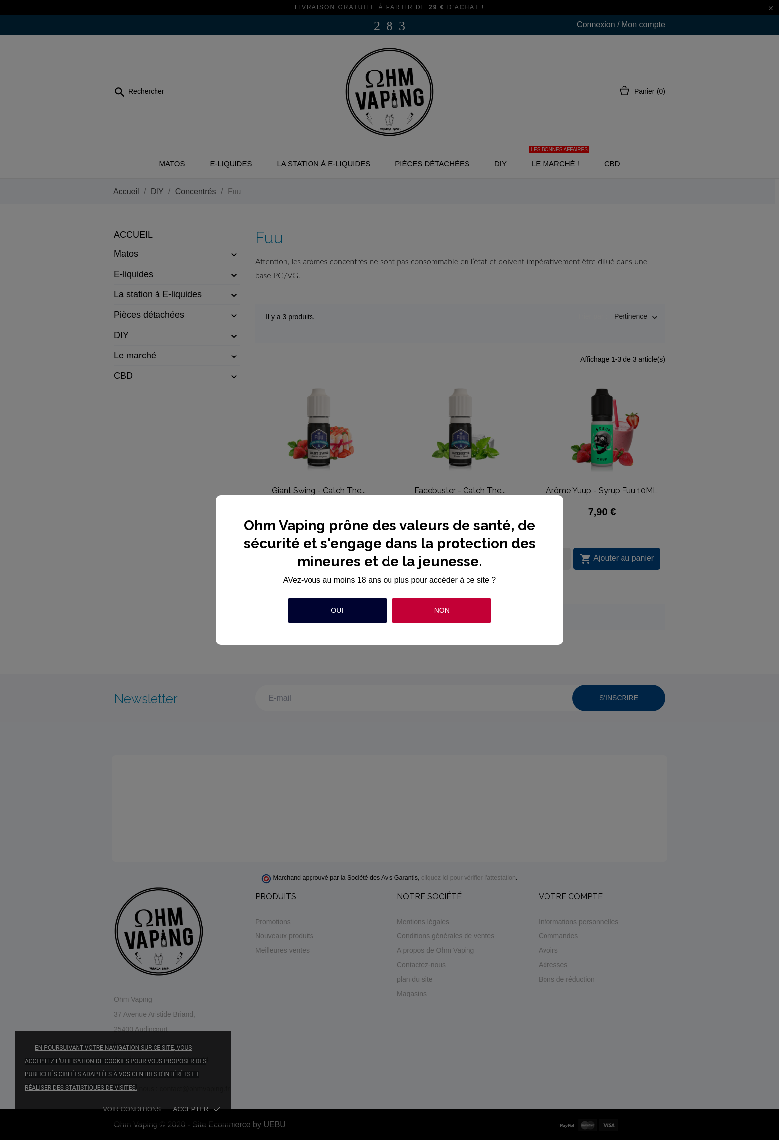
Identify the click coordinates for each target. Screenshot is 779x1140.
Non (442, 610)
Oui (337, 610)
